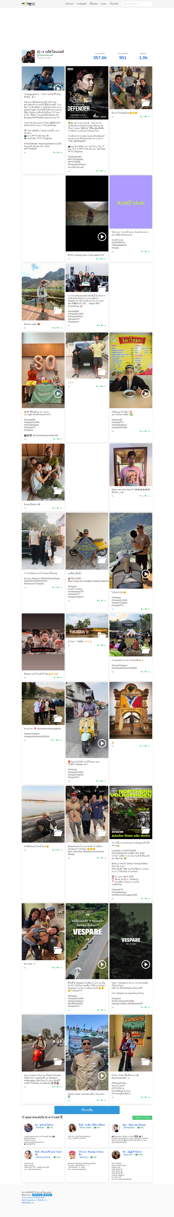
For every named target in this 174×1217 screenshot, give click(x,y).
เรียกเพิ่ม (87, 1110)
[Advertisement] (87, 29)
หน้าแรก (69, 4)
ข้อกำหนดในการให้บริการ (34, 1200)
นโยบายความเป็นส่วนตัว (33, 1197)
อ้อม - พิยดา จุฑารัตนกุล (134, 1125)
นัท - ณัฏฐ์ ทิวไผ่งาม (132, 1152)
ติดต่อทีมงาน (28, 1203)
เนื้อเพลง (94, 4)
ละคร (103, 4)
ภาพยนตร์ (81, 4)
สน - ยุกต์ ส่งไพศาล (44, 1125)
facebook (37, 1195)
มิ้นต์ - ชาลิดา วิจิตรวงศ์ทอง (92, 1125)
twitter (48, 1195)
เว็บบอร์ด (114, 4)
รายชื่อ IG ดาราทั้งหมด (142, 1118)
